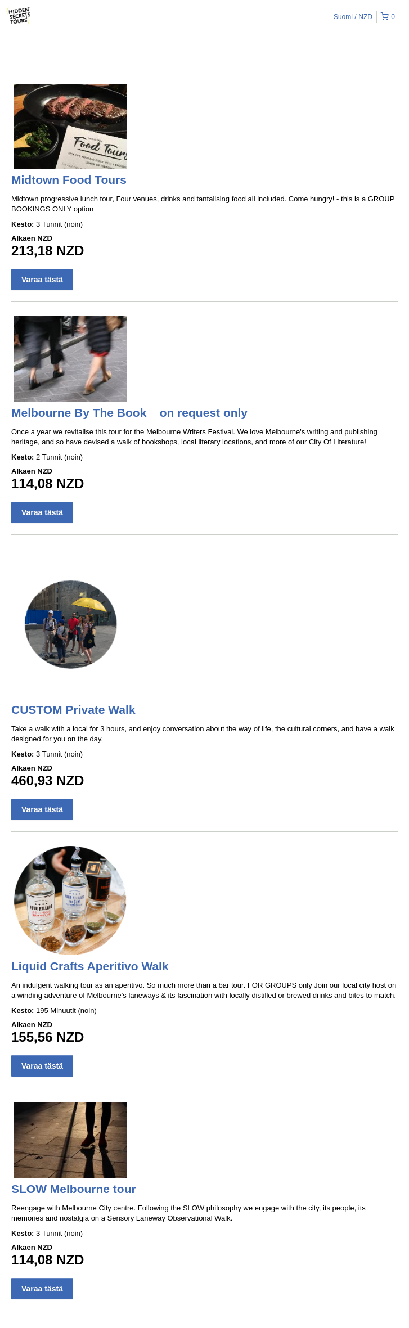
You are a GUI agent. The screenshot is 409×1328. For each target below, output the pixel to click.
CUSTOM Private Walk (73, 709)
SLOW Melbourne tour (73, 1188)
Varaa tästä (42, 279)
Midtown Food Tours (69, 179)
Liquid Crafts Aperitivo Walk (90, 966)
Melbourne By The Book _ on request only (129, 412)
